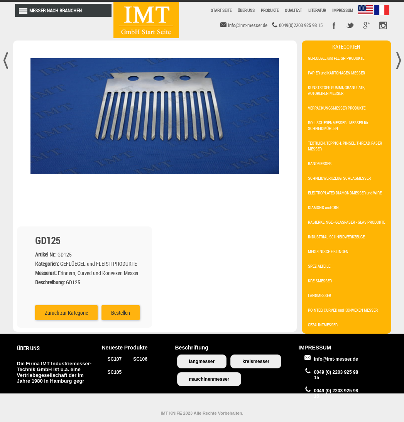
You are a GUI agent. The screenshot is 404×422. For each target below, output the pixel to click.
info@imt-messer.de (336, 359)
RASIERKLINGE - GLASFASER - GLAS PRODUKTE (346, 222)
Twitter (350, 25)
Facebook (334, 25)
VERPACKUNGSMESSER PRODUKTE (336, 108)
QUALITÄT (293, 10)
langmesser (202, 361)
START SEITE (221, 10)
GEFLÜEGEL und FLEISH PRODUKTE (336, 58)
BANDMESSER (319, 163)
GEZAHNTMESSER (323, 324)
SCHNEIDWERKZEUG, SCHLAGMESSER (339, 178)
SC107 (115, 359)
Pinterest (382, 25)
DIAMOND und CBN (323, 207)
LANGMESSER (319, 295)
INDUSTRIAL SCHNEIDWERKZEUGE (336, 237)
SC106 (140, 359)
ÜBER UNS (246, 10)
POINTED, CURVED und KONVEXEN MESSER (343, 310)
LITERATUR (317, 10)
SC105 (115, 372)
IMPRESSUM (342, 10)
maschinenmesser (209, 379)
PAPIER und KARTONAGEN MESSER (336, 73)
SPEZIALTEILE (319, 266)
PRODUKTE (270, 10)
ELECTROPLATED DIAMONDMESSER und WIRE (345, 193)
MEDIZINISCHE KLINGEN (328, 251)
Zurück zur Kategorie (205, 169)
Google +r (366, 25)
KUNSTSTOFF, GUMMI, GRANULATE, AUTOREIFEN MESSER (336, 90)
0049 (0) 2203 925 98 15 (336, 375)
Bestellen (259, 169)
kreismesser (255, 361)
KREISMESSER (320, 281)
